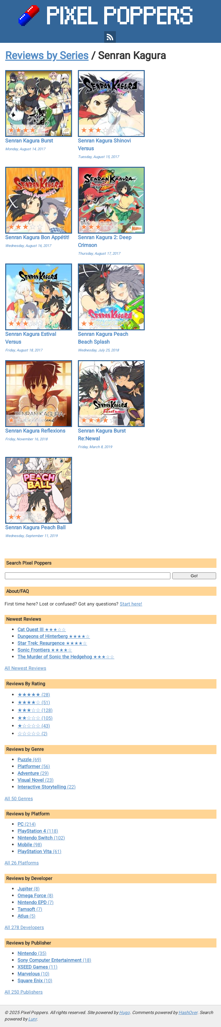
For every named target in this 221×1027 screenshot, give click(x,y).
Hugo (124, 1012)
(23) (36, 780)
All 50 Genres (19, 798)
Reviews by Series (47, 55)
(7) (36, 902)
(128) (35, 710)
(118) (38, 831)
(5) (26, 916)
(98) (30, 844)
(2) (32, 733)
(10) (33, 974)
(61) (39, 851)
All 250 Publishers (24, 992)
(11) (37, 967)
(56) (34, 766)
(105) (35, 718)
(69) (29, 759)
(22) (47, 787)
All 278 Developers (24, 927)
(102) (41, 838)
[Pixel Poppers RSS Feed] (110, 37)
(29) (33, 773)
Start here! (131, 604)
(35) (32, 953)
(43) (34, 726)
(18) (54, 960)
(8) (29, 889)
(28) (34, 694)
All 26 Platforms (22, 863)
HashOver (187, 1012)
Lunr (32, 1019)
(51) (34, 702)
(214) (27, 824)
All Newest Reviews (25, 668)
